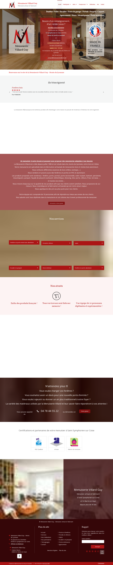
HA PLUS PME (46, 563)
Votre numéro (86, 538)
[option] (56, 91)
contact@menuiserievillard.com (57, 58)
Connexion (101, 563)
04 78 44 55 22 (57, 55)
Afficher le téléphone (17, 544)
